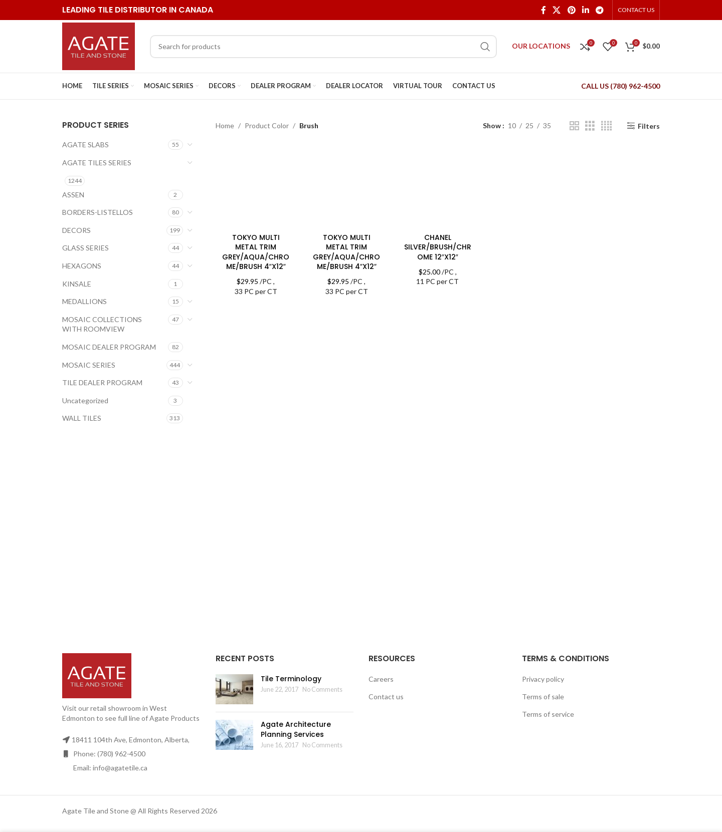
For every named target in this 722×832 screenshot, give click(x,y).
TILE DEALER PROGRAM (102, 382)
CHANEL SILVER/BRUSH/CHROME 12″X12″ (437, 247)
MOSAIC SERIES (88, 365)
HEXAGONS (81, 265)
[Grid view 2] (574, 126)
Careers (381, 679)
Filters (649, 126)
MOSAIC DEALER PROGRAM (109, 347)
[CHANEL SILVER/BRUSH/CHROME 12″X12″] (437, 187)
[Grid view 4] (606, 126)
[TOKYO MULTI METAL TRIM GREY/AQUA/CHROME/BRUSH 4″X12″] (256, 187)
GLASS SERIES (85, 247)
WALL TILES (81, 418)
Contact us (386, 696)
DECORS (76, 230)
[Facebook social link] (543, 10)
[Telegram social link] (600, 10)
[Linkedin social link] (585, 10)
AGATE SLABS (85, 144)
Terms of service (548, 714)
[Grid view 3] (590, 126)
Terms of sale (543, 696)
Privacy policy (543, 679)
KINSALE (76, 284)
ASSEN (73, 194)
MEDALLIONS (84, 301)
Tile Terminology (291, 679)
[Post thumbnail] (234, 689)
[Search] (323, 46)
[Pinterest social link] (571, 10)
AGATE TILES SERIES (96, 162)
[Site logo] (98, 45)
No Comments (322, 689)
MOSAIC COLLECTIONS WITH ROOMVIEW (102, 324)
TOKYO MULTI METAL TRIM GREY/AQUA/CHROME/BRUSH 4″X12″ (255, 252)
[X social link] (557, 10)
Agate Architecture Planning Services (296, 729)
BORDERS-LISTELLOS (97, 212)
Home (225, 125)
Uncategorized (85, 400)
